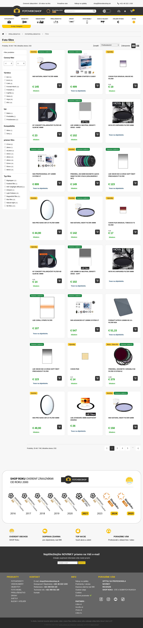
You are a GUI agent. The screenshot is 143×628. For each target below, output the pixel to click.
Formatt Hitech (12, 86)
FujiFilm (10, 93)
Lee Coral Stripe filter (42, 320)
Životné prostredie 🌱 (83, 596)
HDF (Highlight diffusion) (15, 187)
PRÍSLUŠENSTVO (18, 593)
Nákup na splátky (82, 581)
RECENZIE (107, 587)
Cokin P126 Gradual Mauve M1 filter (120, 78)
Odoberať (82, 563)
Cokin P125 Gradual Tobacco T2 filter (121, 224)
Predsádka (11, 116)
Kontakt (37, 593)
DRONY (14, 596)
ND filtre (10, 206)
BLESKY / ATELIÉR (18, 601)
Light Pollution (12, 193)
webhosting (80, 625)
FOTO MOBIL (16, 590)
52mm (9, 163)
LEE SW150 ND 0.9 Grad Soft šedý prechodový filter (45, 370)
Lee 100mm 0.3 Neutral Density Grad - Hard (82, 126)
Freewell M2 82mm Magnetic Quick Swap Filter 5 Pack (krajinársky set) (84, 176)
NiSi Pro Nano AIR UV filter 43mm (45, 223)
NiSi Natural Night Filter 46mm (45, 76)
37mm (9, 144)
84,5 (8, 77)
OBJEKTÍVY (15, 587)
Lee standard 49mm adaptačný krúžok (83, 419)
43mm (9, 154)
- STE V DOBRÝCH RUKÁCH (119, 590)
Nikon (9, 130)
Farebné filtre (11, 183)
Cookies (78, 593)
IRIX (9, 102)
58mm (9, 170)
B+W (9, 80)
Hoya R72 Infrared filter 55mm (121, 271)
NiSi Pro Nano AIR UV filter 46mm (45, 418)
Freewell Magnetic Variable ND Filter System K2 (121, 370)
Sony (9, 133)
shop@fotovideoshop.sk (49, 581)
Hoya (9, 99)
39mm (9, 147)
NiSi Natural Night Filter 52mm (121, 418)
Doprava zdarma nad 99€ (85, 587)
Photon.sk (78, 610)
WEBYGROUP (94, 625)
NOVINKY (106, 584)
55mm (9, 166)
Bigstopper (11, 180)
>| (138, 448)
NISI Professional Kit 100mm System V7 (44, 175)
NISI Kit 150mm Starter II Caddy (83, 76)
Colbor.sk (78, 604)
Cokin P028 (74, 369)
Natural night (12, 203)
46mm (9, 157)
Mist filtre (10, 199)
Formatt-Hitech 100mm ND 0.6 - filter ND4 (120, 321)
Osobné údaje (80, 590)
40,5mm (10, 150)
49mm (9, 160)
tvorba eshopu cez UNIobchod (67, 625)
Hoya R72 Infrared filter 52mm (121, 125)
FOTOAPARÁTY (17, 581)
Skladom (36, 91)
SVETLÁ (14, 598)
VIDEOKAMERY (17, 584)
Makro (9, 113)
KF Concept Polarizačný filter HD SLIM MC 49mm (46, 273)
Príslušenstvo (12, 119)
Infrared (10, 190)
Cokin (9, 83)
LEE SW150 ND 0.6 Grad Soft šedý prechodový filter (121, 175)
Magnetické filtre (13, 196)
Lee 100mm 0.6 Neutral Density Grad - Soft (82, 273)
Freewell (10, 90)
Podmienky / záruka (82, 584)
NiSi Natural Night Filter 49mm (83, 223)
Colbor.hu (78, 613)
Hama (9, 96)
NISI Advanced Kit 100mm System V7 (84, 320)
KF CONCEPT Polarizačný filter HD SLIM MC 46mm (46, 126)
